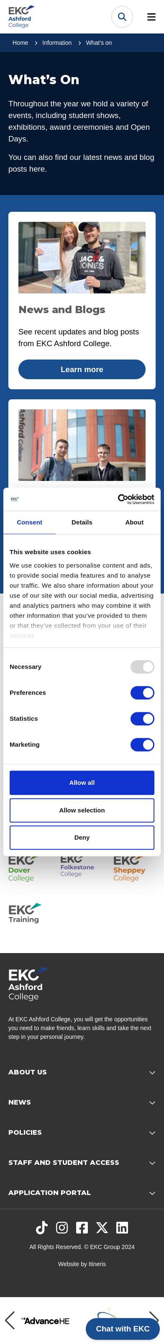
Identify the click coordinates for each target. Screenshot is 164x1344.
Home (20, 42)
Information (57, 42)
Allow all (82, 782)
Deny (82, 837)
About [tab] (134, 522)
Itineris (97, 1264)
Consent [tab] (29, 522)
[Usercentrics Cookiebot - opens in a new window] (118, 499)
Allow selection (82, 810)
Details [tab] (82, 522)
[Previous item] (9, 1320)
